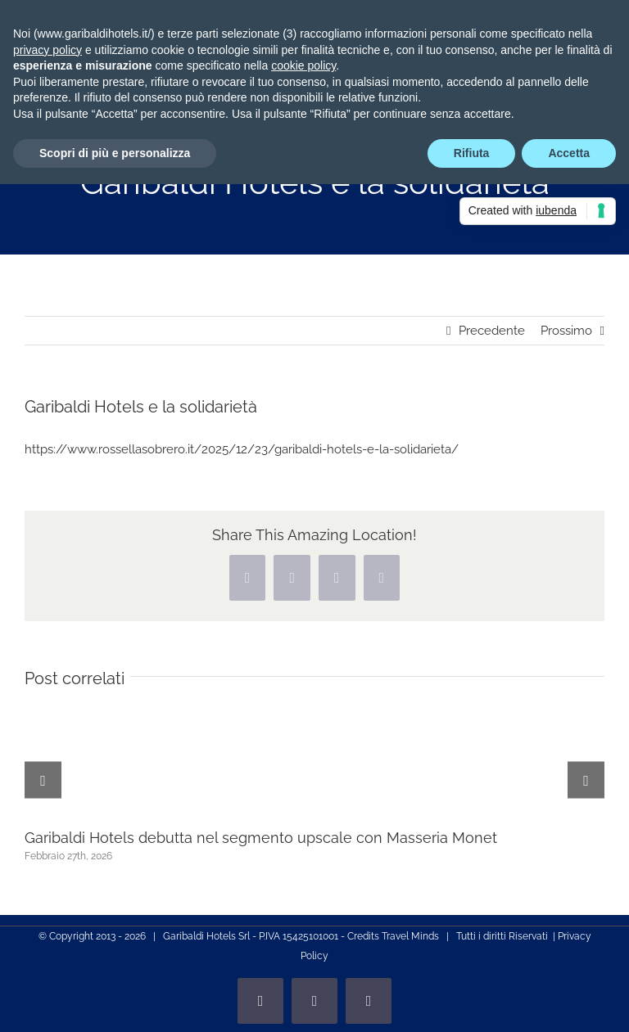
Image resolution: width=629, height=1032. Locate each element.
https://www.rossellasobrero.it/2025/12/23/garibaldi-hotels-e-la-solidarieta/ (242, 449)
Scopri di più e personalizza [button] (114, 153)
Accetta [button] (569, 153)
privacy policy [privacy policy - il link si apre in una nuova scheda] (47, 49)
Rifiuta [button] (472, 153)
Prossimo (566, 330)
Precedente (492, 330)
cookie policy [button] (303, 65)
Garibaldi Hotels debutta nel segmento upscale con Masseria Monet (261, 837)
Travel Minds (410, 936)
